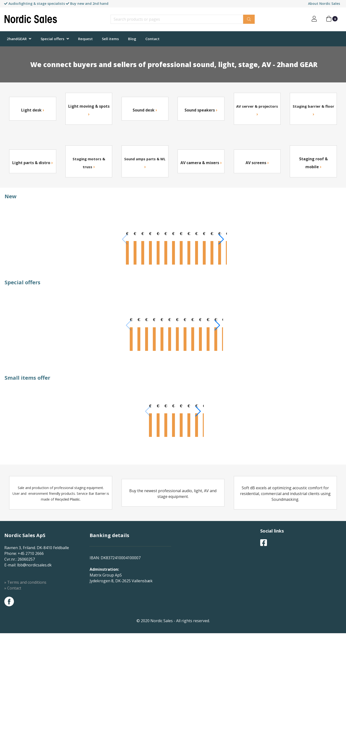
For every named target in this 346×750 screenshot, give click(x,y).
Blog (132, 38)
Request (85, 38)
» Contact (12, 704)
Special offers (52, 38)
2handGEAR (17, 38)
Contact (152, 38)
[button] (338, 252)
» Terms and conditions (25, 699)
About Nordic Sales (324, 3)
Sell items (110, 38)
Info (27, 285)
